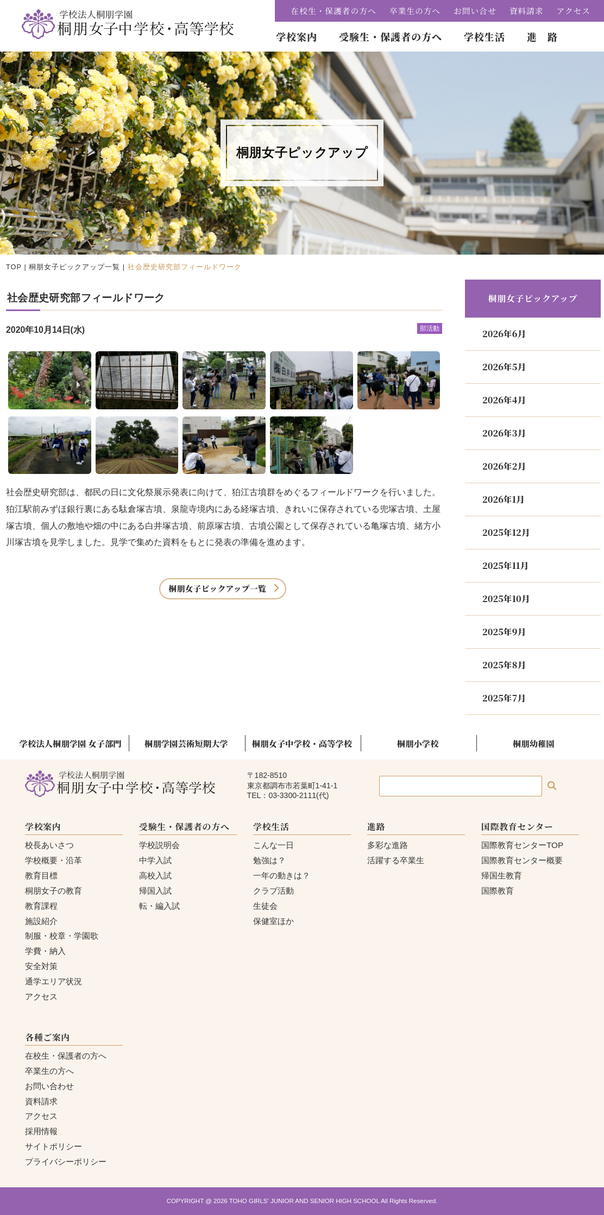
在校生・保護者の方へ (333, 10)
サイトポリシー (53, 1146)
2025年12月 (506, 532)
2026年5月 (504, 366)
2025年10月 (506, 598)
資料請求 (526, 10)
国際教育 (497, 890)
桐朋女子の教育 (53, 890)
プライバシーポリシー (65, 1161)
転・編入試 (159, 905)
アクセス (573, 10)
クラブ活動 (273, 890)
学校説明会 (159, 845)
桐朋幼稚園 (534, 743)
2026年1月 (503, 499)
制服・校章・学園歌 (61, 935)
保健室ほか (273, 921)
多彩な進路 (387, 845)
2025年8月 (504, 665)
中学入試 (155, 860)
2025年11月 (505, 565)
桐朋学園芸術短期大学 (186, 743)
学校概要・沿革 (53, 860)
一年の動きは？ (281, 875)
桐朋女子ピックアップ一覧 (74, 267)
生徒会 (265, 905)
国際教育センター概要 (522, 860)
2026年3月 (504, 433)
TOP (14, 267)
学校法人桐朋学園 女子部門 (71, 743)
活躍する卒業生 (395, 860)
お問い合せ (475, 10)
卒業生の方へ (415, 10)
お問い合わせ (49, 1086)
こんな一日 (273, 845)
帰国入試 (155, 890)
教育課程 (41, 905)
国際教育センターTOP (522, 845)
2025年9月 (504, 631)
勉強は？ (269, 860)
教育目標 (41, 875)
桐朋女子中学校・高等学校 (302, 743)
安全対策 (41, 966)
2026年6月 (504, 333)
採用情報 (41, 1131)
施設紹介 (41, 921)
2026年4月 (504, 400)
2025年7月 (504, 698)
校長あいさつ (49, 845)
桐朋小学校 (418, 743)
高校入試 (155, 875)
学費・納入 (45, 950)
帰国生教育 (501, 875)
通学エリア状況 (53, 981)
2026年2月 (504, 466)
